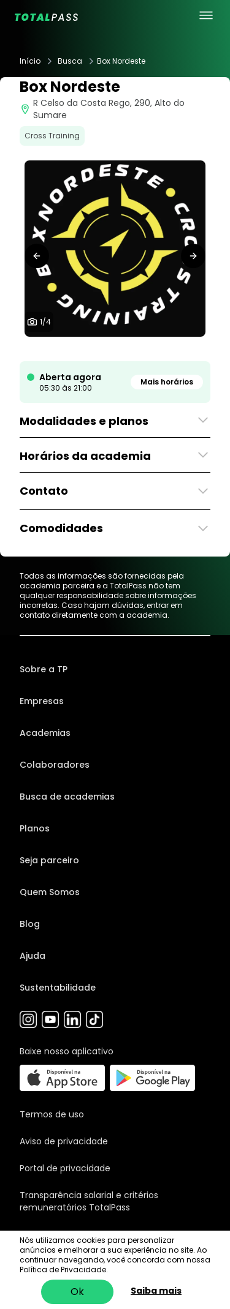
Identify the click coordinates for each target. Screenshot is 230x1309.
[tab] (100, 349)
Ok (77, 1292)
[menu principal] (206, 15)
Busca (70, 61)
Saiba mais (156, 1291)
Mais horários (166, 382)
